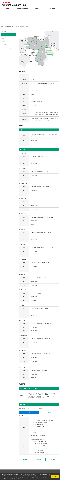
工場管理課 (49, 412)
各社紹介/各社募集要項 (22, 8)
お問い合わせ (52, 8)
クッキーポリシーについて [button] (14, 478)
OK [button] (56, 476)
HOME (2, 26)
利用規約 (4, 44)
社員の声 (39, 459)
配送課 (29, 412)
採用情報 (37, 8)
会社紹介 (25, 459)
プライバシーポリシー (7, 48)
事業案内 (8, 8)
